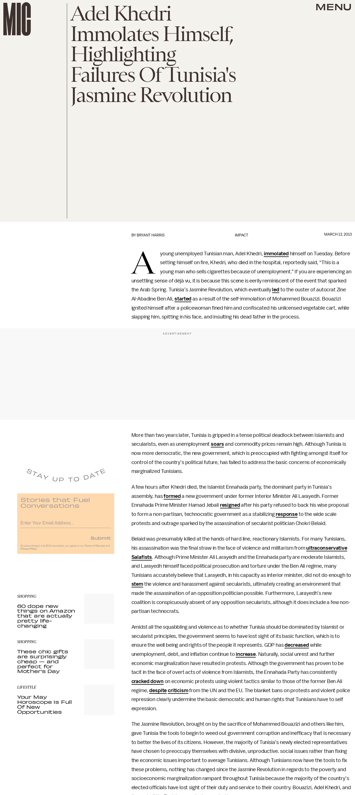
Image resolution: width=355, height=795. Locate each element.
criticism (178, 690)
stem (137, 584)
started (182, 299)
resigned (230, 505)
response (287, 514)
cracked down (147, 681)
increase (246, 654)
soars (217, 444)
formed (172, 496)
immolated (276, 253)
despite (158, 690)
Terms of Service (95, 548)
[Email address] (66, 525)
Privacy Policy (29, 551)
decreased (297, 645)
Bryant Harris (151, 235)
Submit (100, 540)
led (275, 289)
